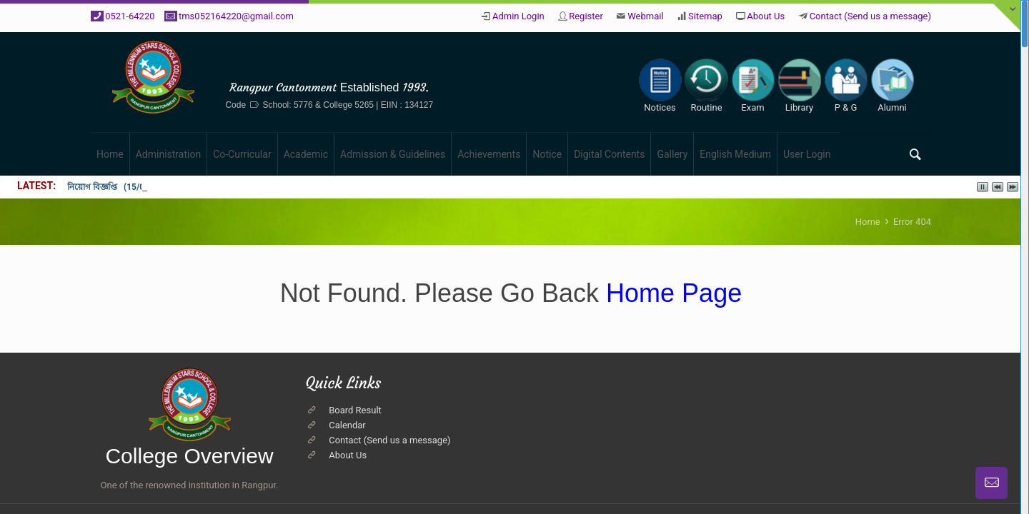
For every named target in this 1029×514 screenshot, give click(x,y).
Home (867, 221)
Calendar (347, 425)
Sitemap (705, 16)
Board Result (355, 410)
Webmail (645, 16)
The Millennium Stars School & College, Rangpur (412, 63)
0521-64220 (129, 16)
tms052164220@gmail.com (236, 16)
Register (586, 16)
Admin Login (518, 16)
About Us (766, 16)
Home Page (670, 293)
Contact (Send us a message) (870, 16)
